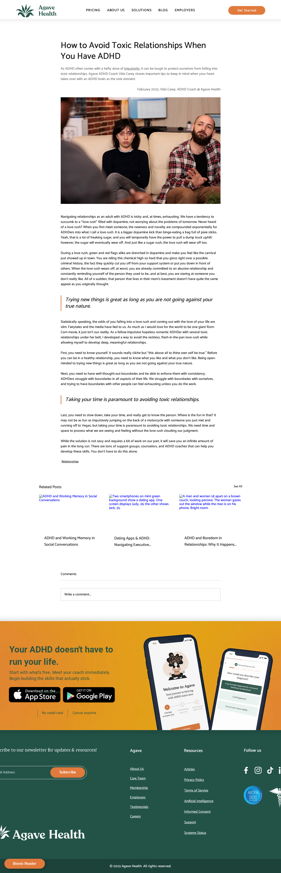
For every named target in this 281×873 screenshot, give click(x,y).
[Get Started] (246, 10)
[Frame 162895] (270, 770)
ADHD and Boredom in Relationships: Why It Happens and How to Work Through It (209, 541)
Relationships (70, 461)
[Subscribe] (67, 772)
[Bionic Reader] (24, 864)
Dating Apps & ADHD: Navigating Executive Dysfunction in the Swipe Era (137, 541)
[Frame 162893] (246, 770)
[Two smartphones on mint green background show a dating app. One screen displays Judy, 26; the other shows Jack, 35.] (140, 512)
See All (238, 486)
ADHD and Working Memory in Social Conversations (69, 541)
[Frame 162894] (258, 770)
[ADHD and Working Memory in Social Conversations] (70, 512)
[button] (141, 10)
